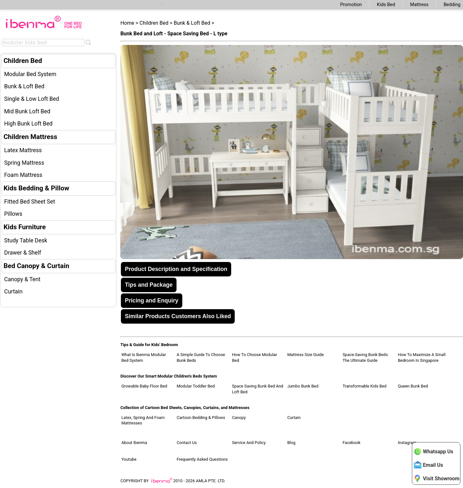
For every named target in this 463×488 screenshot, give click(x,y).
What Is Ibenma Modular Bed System (143, 357)
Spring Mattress (24, 163)
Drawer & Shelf (22, 252)
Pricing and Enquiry (151, 300)
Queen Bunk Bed (413, 386)
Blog (291, 442)
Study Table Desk (25, 240)
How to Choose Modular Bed (254, 357)
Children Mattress (30, 137)
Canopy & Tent (22, 279)
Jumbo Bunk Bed (302, 386)
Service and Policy (249, 442)
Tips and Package (148, 285)
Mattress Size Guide (305, 354)
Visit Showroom (436, 478)
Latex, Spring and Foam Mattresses (143, 420)
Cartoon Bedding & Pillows (201, 417)
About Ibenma (134, 442)
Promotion (351, 4)
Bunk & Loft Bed (24, 86)
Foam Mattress (23, 175)
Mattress (419, 4)
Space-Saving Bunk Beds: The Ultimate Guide (365, 357)
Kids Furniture (25, 227)
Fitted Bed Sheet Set (29, 201)
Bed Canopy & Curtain (36, 266)
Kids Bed (386, 4)
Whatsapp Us (433, 451)
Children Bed (23, 61)
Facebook (351, 442)
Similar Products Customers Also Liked (178, 316)
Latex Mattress (23, 150)
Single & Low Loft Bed (31, 99)
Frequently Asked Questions (202, 459)
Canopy (239, 417)
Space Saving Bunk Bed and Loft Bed (257, 389)
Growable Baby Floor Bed (144, 386)
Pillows (13, 214)
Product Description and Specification (176, 269)
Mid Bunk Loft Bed (27, 111)
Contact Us (187, 442)
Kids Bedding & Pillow (36, 188)
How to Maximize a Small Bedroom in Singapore (421, 357)
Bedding (452, 4)
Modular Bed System (30, 74)
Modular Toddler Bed (195, 386)
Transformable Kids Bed (364, 386)
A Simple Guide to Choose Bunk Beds (201, 357)
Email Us (428, 465)
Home (127, 23)
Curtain (13, 291)
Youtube (128, 459)
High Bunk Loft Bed (28, 123)
